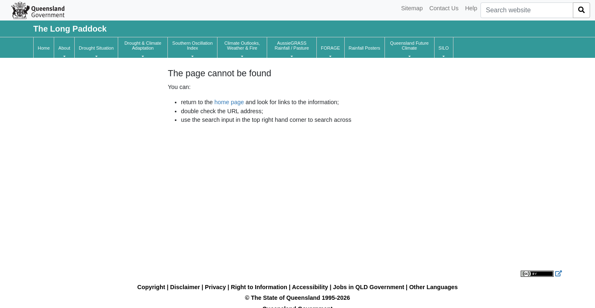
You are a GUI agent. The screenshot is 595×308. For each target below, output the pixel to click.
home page (229, 102)
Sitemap (412, 8)
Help (471, 8)
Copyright (151, 287)
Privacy (215, 287)
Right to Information (259, 287)
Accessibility (310, 287)
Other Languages (433, 287)
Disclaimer (185, 287)
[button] (64, 48)
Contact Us (443, 8)
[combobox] (527, 10)
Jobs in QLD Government (369, 287)
